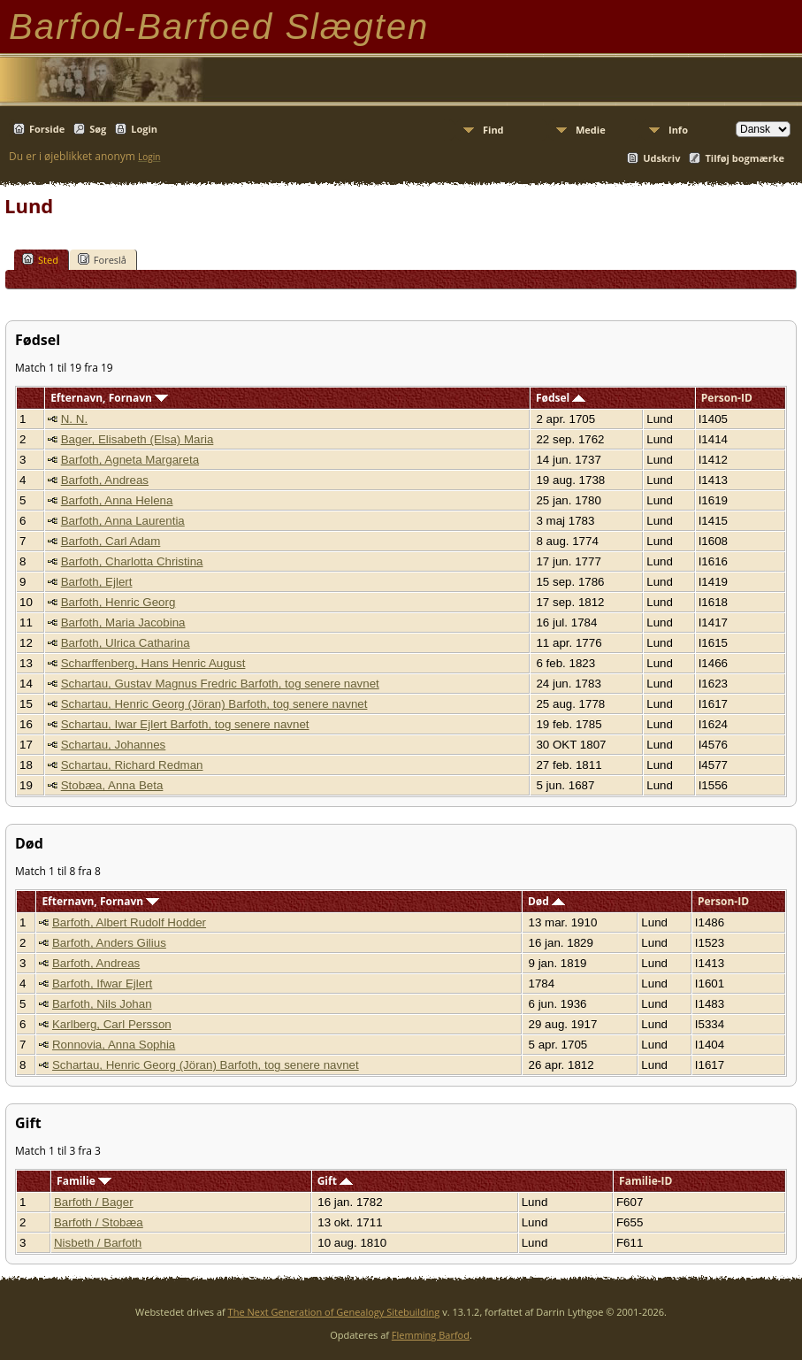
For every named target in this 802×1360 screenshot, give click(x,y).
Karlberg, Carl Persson (112, 1024)
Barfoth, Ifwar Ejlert (102, 983)
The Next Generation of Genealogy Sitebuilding (334, 1311)
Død (546, 901)
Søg (97, 128)
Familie (84, 1180)
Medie (591, 129)
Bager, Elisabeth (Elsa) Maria (137, 439)
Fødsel (560, 397)
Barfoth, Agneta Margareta (130, 459)
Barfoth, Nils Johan (102, 1003)
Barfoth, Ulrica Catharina (125, 642)
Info (678, 129)
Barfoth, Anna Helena (117, 500)
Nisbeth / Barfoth (97, 1242)
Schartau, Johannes (113, 744)
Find (493, 129)
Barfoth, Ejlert (97, 581)
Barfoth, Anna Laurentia (123, 520)
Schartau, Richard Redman (132, 765)
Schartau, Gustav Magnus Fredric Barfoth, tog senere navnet (220, 683)
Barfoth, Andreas (105, 480)
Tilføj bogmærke (744, 158)
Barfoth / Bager (94, 1202)
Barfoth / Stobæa (98, 1222)
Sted (40, 259)
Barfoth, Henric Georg (118, 602)
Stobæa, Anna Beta (112, 785)
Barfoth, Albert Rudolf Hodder (129, 922)
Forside (47, 128)
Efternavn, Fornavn (109, 397)
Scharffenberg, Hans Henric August (153, 663)
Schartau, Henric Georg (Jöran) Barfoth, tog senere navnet (214, 704)
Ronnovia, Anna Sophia (113, 1044)
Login (144, 128)
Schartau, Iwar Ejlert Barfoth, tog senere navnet (185, 724)
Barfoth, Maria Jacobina (123, 622)
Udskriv (661, 158)
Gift (335, 1180)
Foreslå (102, 259)
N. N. (74, 419)
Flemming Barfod (431, 1334)
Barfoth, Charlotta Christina (132, 561)
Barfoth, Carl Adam (111, 541)
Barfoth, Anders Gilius (109, 942)
